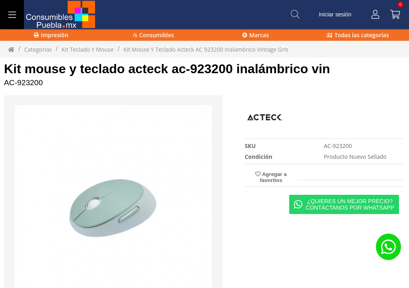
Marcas (255, 35)
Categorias (38, 49)
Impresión (51, 35)
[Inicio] (11, 49)
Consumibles (153, 35)
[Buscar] (295, 14)
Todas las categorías (358, 35)
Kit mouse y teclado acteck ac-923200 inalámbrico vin (167, 69)
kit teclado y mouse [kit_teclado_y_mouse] (88, 49)
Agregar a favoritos (270, 177)
